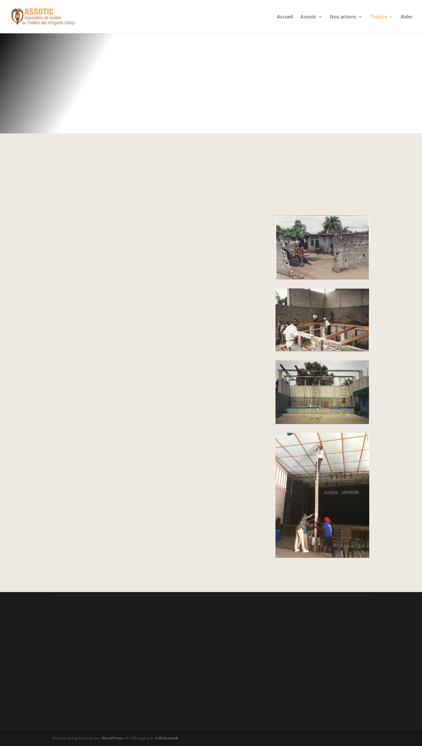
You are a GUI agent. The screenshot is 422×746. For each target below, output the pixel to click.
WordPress (112, 738)
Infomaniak (166, 738)
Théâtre (378, 17)
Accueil (285, 17)
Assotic (308, 17)
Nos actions (343, 17)
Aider (407, 17)
